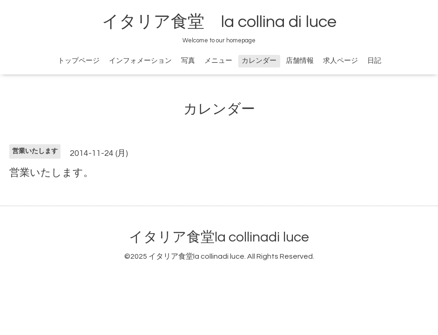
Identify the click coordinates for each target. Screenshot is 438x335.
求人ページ (340, 60)
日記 (374, 60)
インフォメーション (140, 60)
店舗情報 (300, 60)
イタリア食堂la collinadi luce (219, 237)
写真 (188, 60)
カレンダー (259, 60)
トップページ (79, 60)
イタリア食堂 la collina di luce (219, 22)
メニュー (218, 60)
